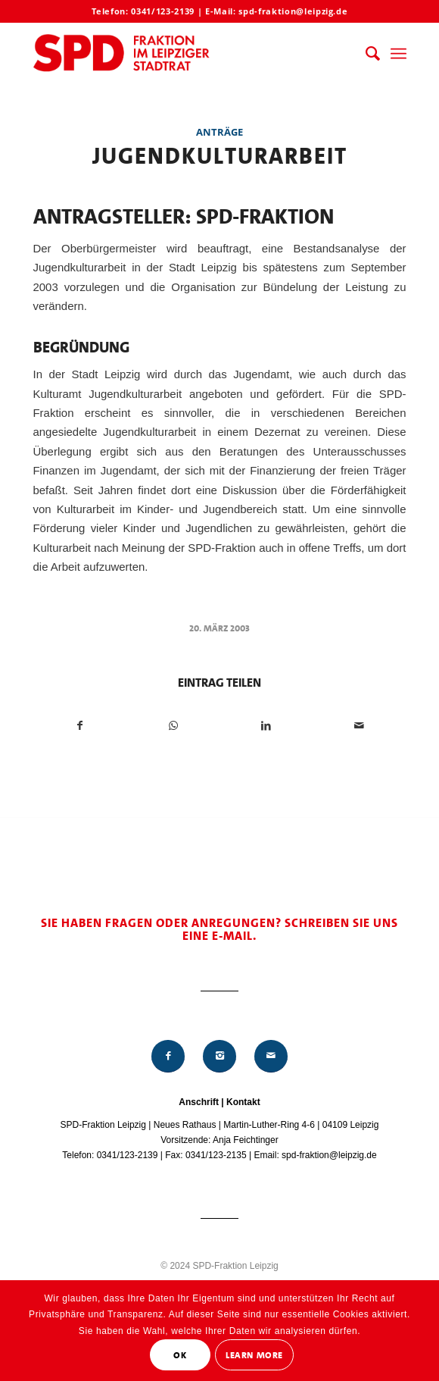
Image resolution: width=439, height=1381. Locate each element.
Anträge (219, 132)
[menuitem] (365, 53)
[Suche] (365, 53)
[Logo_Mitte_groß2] (182, 53)
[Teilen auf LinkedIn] (266, 726)
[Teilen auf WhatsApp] (173, 726)
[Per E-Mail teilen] (359, 726)
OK (179, 1355)
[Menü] (398, 54)
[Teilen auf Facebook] (80, 726)
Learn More (254, 1355)
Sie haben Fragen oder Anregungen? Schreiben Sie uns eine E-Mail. (219, 929)
